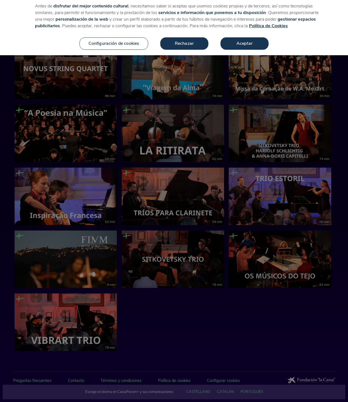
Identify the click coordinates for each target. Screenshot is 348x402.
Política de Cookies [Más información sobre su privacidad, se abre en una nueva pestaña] (268, 19)
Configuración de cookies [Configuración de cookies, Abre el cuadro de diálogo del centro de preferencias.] (114, 37)
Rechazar (184, 37)
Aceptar (244, 37)
